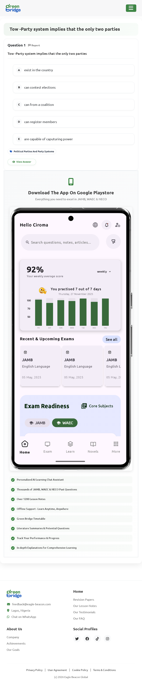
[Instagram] (107, 638)
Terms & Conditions (104, 670)
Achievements (16, 643)
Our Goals (13, 649)
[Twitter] (77, 638)
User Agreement (57, 670)
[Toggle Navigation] (131, 8)
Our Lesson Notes (85, 606)
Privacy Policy (34, 670)
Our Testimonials (84, 612)
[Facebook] (87, 638)
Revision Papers (83, 599)
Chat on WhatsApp (23, 616)
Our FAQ (79, 618)
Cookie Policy (80, 670)
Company (13, 637)
